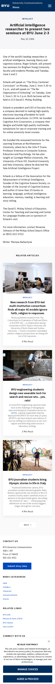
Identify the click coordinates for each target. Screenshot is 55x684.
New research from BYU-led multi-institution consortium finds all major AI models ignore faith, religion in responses (27, 309)
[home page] (5, 5)
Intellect (27, 19)
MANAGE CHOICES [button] (27, 669)
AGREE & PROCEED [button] (27, 679)
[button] (49, 641)
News (15, 7)
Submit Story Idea (18, 573)
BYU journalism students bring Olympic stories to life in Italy (27, 486)
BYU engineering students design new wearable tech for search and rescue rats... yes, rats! (27, 398)
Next (27, 532)
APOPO (14, 416)
